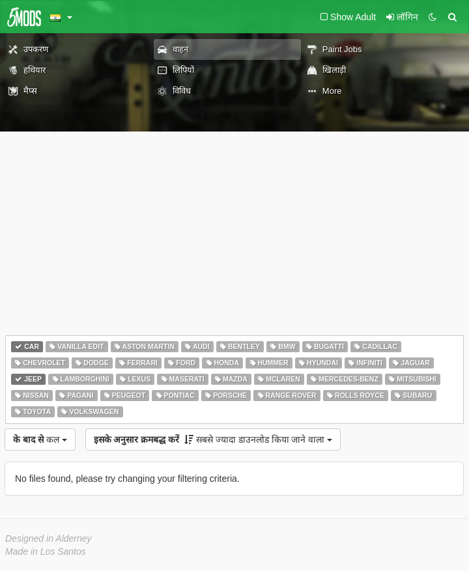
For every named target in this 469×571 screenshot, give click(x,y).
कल (40, 439)
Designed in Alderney (48, 538)
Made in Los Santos (45, 551)
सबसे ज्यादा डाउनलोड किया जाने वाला (213, 439)
